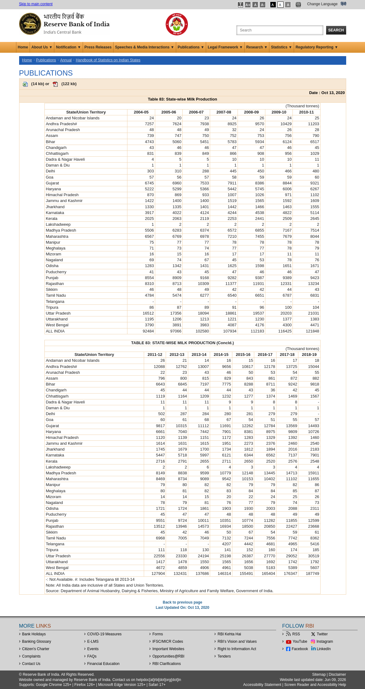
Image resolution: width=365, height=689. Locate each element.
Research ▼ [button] (257, 47)
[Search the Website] (279, 30)
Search (336, 30)
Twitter (322, 634)
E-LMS (93, 641)
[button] (240, 4)
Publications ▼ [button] (191, 47)
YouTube (300, 641)
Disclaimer (337, 674)
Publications (46, 60)
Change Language (322, 4)
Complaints (31, 656)
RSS (296, 634)
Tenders (224, 656)
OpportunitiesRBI (168, 656)
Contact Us (31, 664)
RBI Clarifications (166, 664)
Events (93, 649)
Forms (157, 634)
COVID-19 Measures (104, 634)
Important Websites (168, 649)
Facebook (300, 649)
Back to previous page (182, 602)
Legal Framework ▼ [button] (225, 47)
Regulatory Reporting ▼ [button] (317, 47)
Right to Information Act (237, 649)
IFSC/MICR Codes (167, 641)
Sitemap (319, 674)
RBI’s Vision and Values (237, 641)
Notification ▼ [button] (68, 47)
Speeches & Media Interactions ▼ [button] (144, 47)
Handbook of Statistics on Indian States (108, 60)
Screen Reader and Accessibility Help (314, 685)
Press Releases (98, 47)
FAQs (92, 656)
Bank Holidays (34, 634)
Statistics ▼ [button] (281, 47)
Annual (66, 60)
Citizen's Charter (35, 649)
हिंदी (343, 4)
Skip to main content (36, 4)
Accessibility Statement (262, 685)
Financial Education (103, 664)
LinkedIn (324, 649)
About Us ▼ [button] (42, 47)
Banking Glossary (36, 641)
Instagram (325, 641)
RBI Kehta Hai (229, 634)
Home (23, 47)
